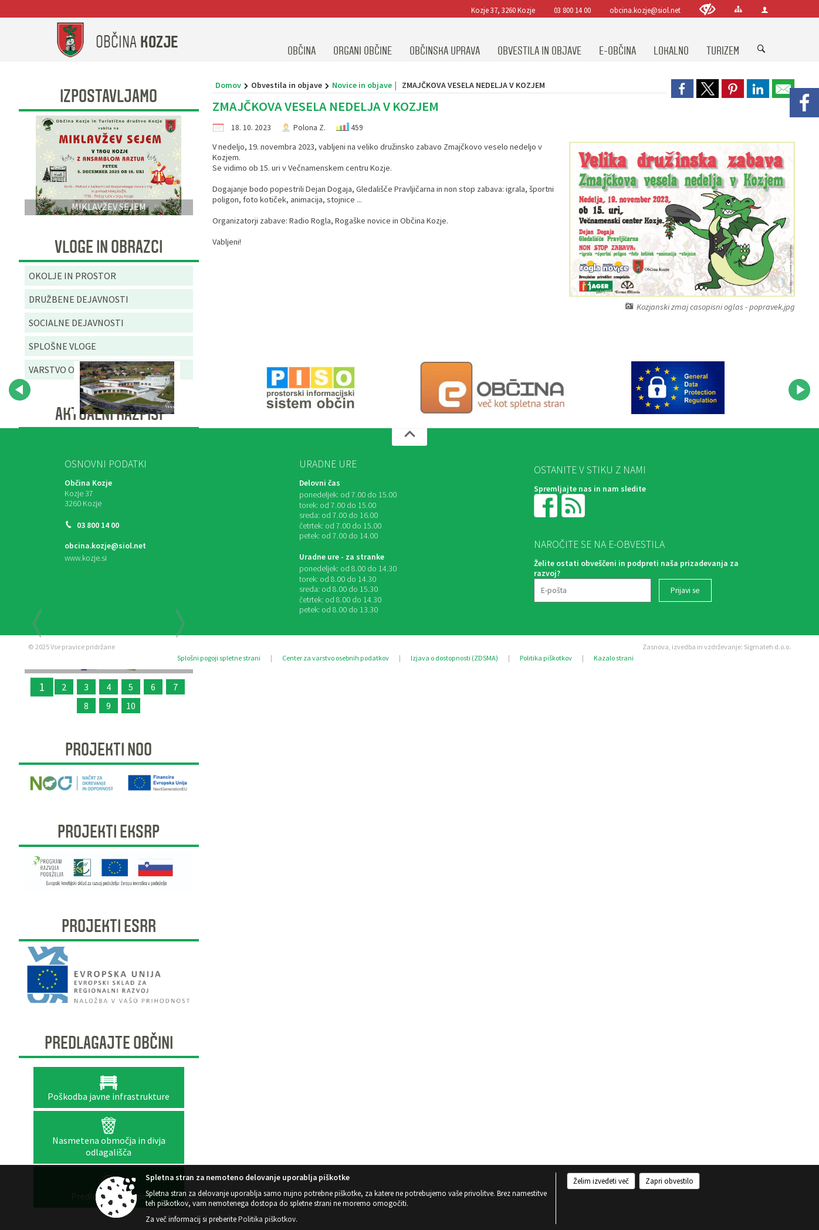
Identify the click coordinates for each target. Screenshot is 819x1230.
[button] (20, 390)
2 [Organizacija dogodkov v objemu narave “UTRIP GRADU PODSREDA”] (64, 687)
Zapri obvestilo (669, 1181)
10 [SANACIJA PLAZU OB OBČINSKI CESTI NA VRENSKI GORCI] (131, 705)
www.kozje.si (86, 558)
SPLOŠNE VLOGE (62, 346)
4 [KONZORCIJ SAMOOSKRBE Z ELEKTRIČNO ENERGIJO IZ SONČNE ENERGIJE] (108, 687)
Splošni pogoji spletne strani (218, 657)
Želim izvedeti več (601, 1181)
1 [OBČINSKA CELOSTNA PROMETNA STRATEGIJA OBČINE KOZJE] (42, 687)
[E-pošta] (592, 590)
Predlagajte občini (109, 1043)
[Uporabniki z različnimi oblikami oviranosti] (707, 9)
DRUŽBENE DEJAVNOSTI (78, 299)
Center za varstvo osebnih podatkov (335, 657)
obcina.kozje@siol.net (645, 10)
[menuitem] (301, 40)
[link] (682, 88)
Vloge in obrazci (109, 247)
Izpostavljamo (108, 96)
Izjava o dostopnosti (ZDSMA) (454, 657)
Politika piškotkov (546, 657)
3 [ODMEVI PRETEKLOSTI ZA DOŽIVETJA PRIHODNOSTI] (86, 687)
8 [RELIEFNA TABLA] (86, 705)
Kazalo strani (614, 657)
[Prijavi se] (685, 590)
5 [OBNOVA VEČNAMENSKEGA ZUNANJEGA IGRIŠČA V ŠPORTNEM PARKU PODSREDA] (130, 687)
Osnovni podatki (106, 464)
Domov (228, 85)
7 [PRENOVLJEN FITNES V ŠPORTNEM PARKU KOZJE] (175, 687)
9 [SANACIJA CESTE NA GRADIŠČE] (108, 705)
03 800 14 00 (572, 10)
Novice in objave (362, 85)
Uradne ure (328, 464)
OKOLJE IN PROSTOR (72, 276)
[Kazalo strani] (738, 9)
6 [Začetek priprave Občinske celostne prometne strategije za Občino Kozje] (153, 687)
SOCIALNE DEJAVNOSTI (76, 322)
